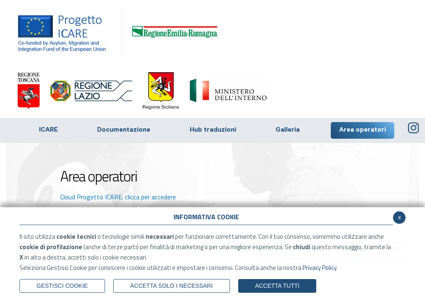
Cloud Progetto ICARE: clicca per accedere (118, 197)
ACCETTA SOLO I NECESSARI (171, 285)
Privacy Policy (319, 267)
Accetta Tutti (277, 285)
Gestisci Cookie (62, 285)
